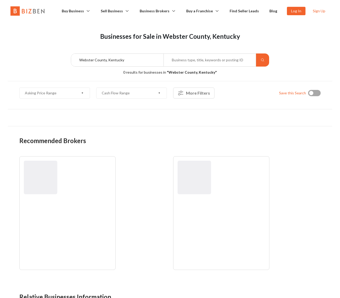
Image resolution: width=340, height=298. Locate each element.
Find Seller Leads (244, 11)
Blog (273, 11)
